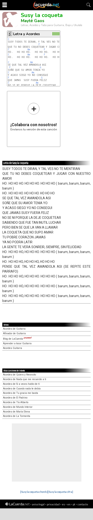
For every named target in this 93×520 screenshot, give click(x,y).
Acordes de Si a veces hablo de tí (21, 383)
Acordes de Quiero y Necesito (19, 374)
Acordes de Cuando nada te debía (22, 388)
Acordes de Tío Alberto (15, 402)
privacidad (53, 504)
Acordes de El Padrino (15, 397)
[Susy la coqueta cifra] (60, 491)
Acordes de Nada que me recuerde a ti (24, 379)
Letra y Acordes (26, 34)
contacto (82, 504)
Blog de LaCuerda (17, 338)
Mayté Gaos (32, 21)
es (63, 504)
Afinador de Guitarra (14, 333)
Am (28, 49)
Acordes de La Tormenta (16, 416)
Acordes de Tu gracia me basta (20, 393)
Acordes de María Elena (16, 411)
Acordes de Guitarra (14, 328)
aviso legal (38, 504)
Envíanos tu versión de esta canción (33, 116)
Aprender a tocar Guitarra (17, 343)
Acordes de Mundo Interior (17, 407)
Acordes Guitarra (12, 348)
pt (74, 504)
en (69, 504)
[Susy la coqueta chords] (34, 491)
